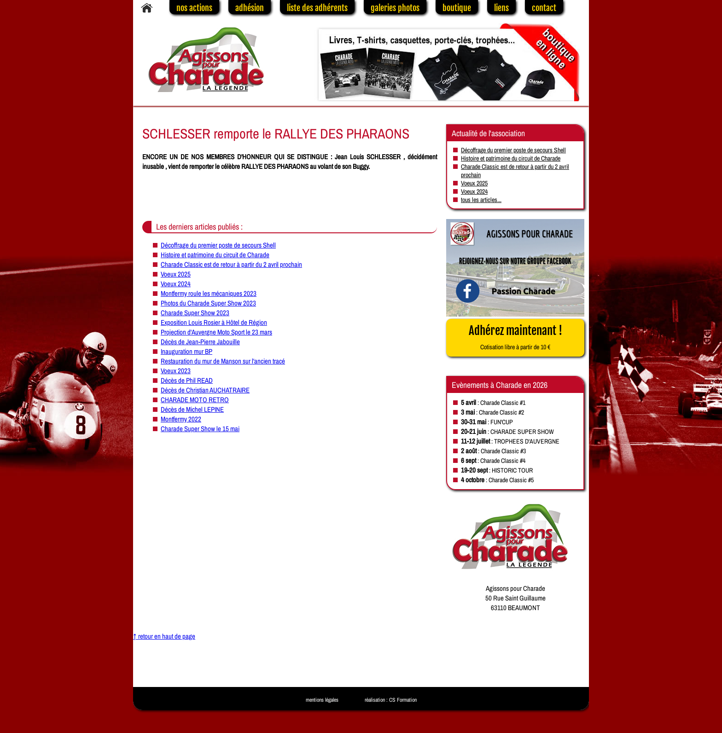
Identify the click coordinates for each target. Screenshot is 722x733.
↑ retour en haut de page (164, 636)
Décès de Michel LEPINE (192, 409)
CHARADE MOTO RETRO (195, 399)
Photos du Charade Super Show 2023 (208, 303)
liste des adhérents (317, 8)
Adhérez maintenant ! (515, 337)
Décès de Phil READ (187, 380)
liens (501, 8)
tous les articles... (481, 200)
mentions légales (322, 700)
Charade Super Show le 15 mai (200, 428)
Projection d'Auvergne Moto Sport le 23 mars (216, 332)
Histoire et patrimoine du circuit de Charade (215, 255)
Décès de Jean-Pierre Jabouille (200, 341)
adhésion (249, 8)
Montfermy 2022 (181, 419)
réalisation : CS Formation (391, 700)
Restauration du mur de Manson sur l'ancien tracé (223, 361)
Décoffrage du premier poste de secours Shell (218, 245)
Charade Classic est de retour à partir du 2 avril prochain (231, 264)
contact (544, 8)
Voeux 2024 (176, 284)
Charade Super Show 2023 (195, 312)
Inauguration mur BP (186, 351)
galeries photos (395, 8)
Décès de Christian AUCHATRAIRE (205, 390)
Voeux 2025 (176, 274)
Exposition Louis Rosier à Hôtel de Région (214, 322)
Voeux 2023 (176, 370)
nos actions (194, 8)
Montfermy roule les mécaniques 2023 (208, 293)
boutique (457, 8)
